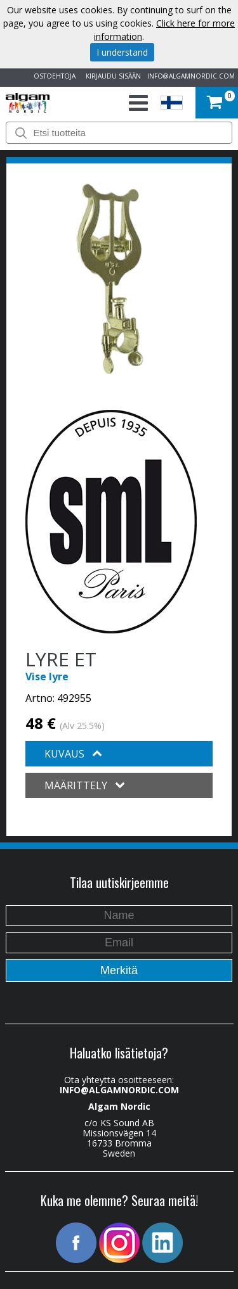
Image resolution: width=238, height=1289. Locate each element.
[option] (109, 278)
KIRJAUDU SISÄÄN (111, 76)
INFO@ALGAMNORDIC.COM (191, 76)
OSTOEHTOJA (53, 76)
